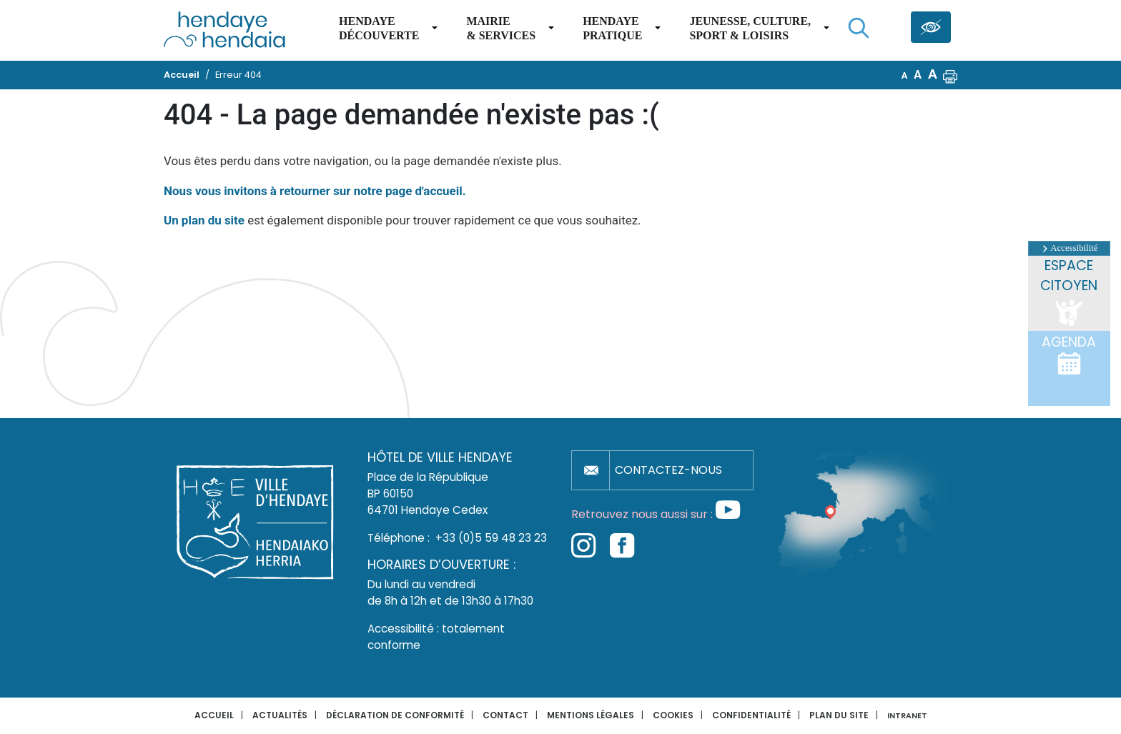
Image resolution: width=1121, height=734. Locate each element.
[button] (950, 75)
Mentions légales (590, 715)
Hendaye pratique (612, 28)
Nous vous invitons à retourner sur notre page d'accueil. (315, 191)
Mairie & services (500, 28)
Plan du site (839, 715)
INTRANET (907, 715)
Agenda (1069, 354)
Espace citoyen (1068, 292)
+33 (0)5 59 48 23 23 (491, 537)
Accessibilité (1068, 248)
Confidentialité (751, 715)
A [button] (905, 75)
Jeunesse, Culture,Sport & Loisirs (750, 28)
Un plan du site (204, 220)
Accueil (214, 715)
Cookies (673, 715)
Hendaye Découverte (379, 28)
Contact (505, 715)
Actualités (279, 715)
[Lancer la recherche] (859, 28)
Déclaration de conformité (395, 715)
